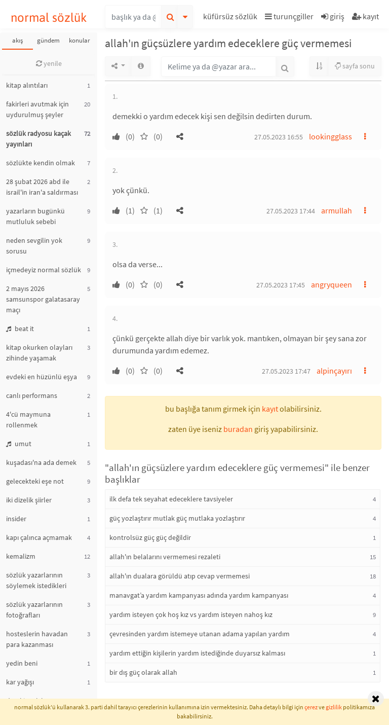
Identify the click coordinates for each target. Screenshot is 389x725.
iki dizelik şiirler (29, 499)
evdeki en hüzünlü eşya (41, 376)
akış (17, 40)
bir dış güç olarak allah (143, 672)
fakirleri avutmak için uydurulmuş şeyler (37, 109)
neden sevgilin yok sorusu (34, 246)
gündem (48, 40)
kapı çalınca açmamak (39, 537)
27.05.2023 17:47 (286, 371)
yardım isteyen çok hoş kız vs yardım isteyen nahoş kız (191, 614)
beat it (20, 328)
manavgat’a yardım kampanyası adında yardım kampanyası (198, 595)
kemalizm (20, 556)
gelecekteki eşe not (35, 481)
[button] (231, 18)
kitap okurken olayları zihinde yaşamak (39, 352)
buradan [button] (238, 429)
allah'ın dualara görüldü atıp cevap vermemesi (179, 576)
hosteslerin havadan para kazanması (37, 639)
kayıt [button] (270, 409)
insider (16, 518)
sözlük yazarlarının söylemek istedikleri (36, 580)
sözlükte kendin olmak (40, 162)
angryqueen (331, 284)
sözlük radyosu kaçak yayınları (38, 139)
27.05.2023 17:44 (290, 210)
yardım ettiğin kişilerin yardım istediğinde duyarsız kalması (197, 653)
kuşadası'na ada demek (41, 462)
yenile (49, 63)
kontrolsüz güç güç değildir (150, 537)
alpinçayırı (334, 371)
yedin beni (21, 663)
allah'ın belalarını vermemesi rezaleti (164, 556)
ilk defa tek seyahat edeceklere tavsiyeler (171, 498)
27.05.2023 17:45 (280, 284)
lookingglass (330, 136)
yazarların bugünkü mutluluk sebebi (35, 216)
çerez (311, 707)
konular (79, 40)
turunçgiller (289, 16)
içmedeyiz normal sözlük (43, 269)
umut (18, 443)
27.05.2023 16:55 (278, 136)
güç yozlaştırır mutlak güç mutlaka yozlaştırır (177, 518)
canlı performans (31, 395)
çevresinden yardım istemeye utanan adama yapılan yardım (199, 633)
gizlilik (334, 707)
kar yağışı (20, 681)
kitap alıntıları (27, 85)
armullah (336, 210)
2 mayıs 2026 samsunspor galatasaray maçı (43, 299)
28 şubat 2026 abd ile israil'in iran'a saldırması (42, 187)
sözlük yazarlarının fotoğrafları (34, 610)
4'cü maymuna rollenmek (28, 419)
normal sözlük (49, 17)
